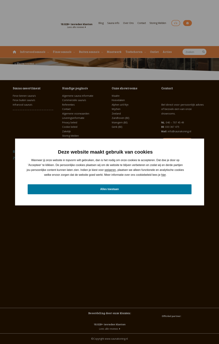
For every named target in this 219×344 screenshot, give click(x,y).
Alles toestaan (109, 189)
